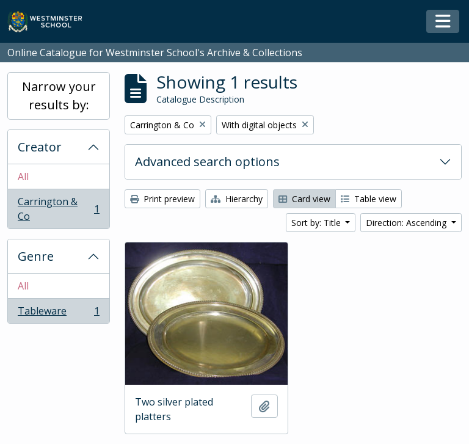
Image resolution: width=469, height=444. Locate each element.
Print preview (162, 199)
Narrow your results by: (59, 95)
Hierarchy (237, 199)
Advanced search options (207, 161)
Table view (368, 199)
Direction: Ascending (407, 222)
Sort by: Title (317, 222)
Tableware (58, 313)
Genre (36, 256)
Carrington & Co (58, 209)
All (23, 176)
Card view (304, 199)
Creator (40, 147)
